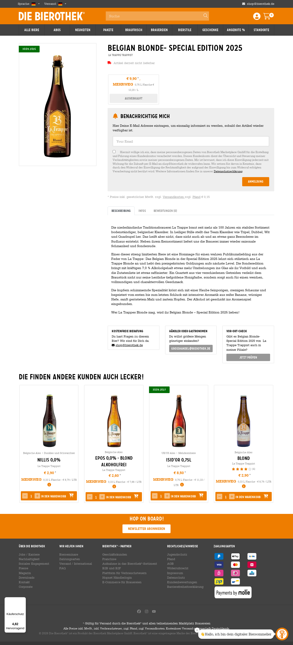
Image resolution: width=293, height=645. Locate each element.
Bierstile (184, 30)
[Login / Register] (256, 18)
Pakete (108, 30)
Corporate (25, 586)
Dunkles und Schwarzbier (59, 452)
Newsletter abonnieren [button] (146, 528)
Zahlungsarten (69, 559)
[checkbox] (191, 161)
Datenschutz (174, 577)
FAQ (62, 568)
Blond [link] (243, 458)
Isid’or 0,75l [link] (178, 460)
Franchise (109, 559)
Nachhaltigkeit (28, 559)
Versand (65, 563)
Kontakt (24, 582)
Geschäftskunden (114, 554)
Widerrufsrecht (176, 568)
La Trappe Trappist (49, 465)
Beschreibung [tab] (121, 211)
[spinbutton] (31, 496)
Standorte (261, 30)
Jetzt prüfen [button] (248, 357)
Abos (57, 30)
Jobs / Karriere (28, 554)
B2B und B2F (111, 568)
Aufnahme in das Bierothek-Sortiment (128, 563)
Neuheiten (82, 30)
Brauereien (159, 30)
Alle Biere (31, 30)
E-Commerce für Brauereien (121, 582)
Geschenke (210, 30)
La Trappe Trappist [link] (120, 55)
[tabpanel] (191, 268)
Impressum (173, 573)
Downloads (26, 577)
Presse (23, 568)
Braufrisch (133, 30)
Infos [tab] (142, 211)
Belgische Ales (32, 452)
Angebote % (236, 30)
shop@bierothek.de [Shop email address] (260, 3)
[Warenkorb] (270, 18)
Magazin (24, 573)
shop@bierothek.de (129, 345)
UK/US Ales (168, 452)
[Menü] (23, 600)
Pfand (197, 197)
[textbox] (191, 141)
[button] (25, 496)
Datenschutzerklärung (228, 171)
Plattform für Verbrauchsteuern (123, 573)
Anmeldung (255, 181)
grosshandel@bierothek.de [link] (190, 348)
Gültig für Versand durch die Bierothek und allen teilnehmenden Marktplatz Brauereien (146, 627)
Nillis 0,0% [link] (48, 460)
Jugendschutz (175, 554)
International (81, 563)
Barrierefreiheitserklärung (183, 586)
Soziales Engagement (33, 563)
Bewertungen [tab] (165, 211)
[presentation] (268, 444)
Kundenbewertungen (179, 582)
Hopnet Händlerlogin (116, 577)
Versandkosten (174, 197)
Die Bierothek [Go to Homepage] (52, 16)
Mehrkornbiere (187, 452)
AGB (169, 563)
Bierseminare (68, 554)
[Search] (203, 16)
